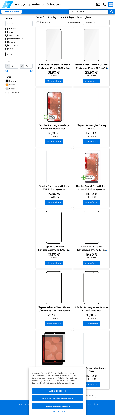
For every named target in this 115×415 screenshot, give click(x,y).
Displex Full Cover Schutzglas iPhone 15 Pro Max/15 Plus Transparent (91, 250)
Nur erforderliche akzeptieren (57, 398)
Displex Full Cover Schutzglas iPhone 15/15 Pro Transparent (53, 250)
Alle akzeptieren (57, 390)
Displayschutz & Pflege (61, 17)
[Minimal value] (19, 71)
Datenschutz (55, 411)
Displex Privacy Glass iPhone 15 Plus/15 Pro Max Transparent (91, 311)
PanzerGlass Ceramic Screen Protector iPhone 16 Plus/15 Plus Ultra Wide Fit (91, 68)
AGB (63, 411)
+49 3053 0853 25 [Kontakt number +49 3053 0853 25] (104, 4)
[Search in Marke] (19, 23)
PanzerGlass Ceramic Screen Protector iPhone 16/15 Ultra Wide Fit (54, 68)
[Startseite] (7, 4)
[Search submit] (111, 12)
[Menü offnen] (111, 4)
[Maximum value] (28, 66)
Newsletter (93, 404)
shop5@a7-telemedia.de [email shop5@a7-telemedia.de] (98, 4)
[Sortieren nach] (96, 22)
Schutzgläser (84, 17)
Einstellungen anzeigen (57, 406)
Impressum (22, 404)
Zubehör (40, 17)
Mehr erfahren (54, 81)
